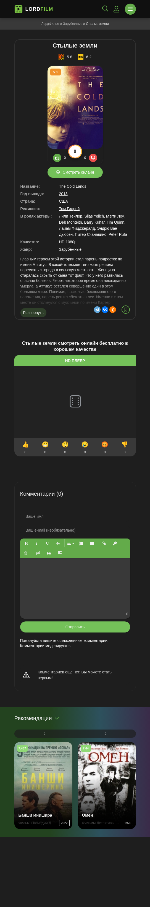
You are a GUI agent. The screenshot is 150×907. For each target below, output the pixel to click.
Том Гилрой (69, 209)
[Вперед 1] (105, 734)
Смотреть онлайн (78, 172)
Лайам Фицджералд (77, 228)
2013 (63, 194)
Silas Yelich (94, 216)
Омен (87, 815)
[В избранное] (126, 309)
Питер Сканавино (90, 234)
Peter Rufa (118, 234)
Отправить (75, 627)
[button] (26, 543)
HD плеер (75, 361)
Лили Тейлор (70, 216)
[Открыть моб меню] (130, 9)
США (63, 201)
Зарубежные (72, 24)
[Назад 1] (44, 734)
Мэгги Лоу (114, 216)
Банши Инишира (35, 815)
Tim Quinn (115, 222)
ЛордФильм (50, 24)
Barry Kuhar (94, 222)
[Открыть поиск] (105, 9)
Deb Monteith (70, 222)
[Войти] (116, 9)
